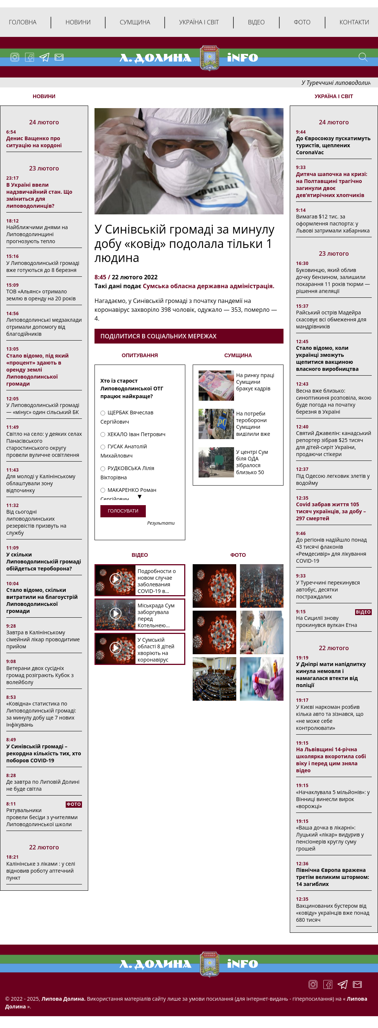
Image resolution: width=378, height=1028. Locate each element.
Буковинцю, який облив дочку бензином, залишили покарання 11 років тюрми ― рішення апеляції (333, 280)
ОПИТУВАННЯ (140, 355)
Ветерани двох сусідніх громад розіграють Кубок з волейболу (39, 675)
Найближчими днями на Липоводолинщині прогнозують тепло (37, 234)
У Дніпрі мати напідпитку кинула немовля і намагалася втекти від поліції (331, 674)
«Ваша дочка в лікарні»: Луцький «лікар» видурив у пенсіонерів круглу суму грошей (330, 838)
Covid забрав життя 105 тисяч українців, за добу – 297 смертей (331, 511)
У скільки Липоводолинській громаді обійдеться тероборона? (43, 561)
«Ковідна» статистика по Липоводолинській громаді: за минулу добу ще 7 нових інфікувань (41, 714)
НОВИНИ (44, 96)
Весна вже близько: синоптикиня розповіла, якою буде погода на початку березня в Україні (333, 401)
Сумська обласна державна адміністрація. (208, 286)
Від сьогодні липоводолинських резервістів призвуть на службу (36, 522)
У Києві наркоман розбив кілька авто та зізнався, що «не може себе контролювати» (330, 717)
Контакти (354, 22)
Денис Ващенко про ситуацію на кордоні (34, 142)
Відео (256, 22)
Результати (161, 523)
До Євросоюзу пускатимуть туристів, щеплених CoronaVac (333, 145)
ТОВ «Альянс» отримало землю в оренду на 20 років (41, 295)
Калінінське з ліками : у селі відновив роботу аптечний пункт (40, 870)
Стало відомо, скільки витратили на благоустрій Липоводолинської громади (42, 600)
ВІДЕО (140, 555)
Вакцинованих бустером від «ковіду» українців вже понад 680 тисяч (332, 912)
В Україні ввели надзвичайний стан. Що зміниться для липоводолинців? (39, 195)
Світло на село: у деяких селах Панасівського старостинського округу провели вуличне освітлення (44, 444)
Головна (23, 22)
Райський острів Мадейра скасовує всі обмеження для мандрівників (331, 319)
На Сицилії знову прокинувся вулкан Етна (326, 621)
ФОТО (238, 555)
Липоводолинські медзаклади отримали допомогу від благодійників (44, 326)
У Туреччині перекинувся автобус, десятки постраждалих (328, 589)
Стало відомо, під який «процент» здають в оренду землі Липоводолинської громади (37, 369)
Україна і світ (199, 22)
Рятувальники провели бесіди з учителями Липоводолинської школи (42, 817)
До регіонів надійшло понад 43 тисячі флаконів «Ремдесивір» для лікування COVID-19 (331, 550)
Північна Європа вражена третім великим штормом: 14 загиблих (332, 876)
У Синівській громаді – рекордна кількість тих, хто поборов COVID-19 (43, 753)
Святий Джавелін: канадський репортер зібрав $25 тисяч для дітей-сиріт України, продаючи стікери (333, 444)
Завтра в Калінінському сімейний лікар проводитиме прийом (43, 639)
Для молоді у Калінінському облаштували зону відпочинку (40, 483)
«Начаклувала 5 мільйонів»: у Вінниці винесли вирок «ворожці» (333, 799)
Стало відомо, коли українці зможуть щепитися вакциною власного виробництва (327, 358)
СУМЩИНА (238, 355)
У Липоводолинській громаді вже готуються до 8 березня (42, 266)
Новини (77, 22)
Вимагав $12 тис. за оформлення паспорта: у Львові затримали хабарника (333, 223)
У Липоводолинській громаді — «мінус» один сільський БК (42, 408)
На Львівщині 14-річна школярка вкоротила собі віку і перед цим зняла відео (331, 760)
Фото (302, 22)
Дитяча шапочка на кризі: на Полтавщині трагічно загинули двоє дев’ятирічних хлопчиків (331, 184)
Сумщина (135, 22)
